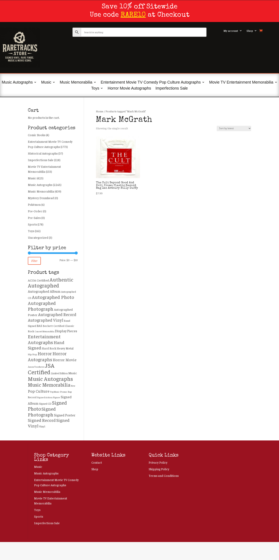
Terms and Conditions (164, 475)
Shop (250, 30)
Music (46, 82)
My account (231, 30)
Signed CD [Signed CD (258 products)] (45, 403)
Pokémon (34, 204)
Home (99, 111)
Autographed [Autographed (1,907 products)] (43, 285)
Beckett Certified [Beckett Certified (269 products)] (53, 325)
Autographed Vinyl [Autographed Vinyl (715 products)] (45, 319)
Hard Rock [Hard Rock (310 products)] (49, 348)
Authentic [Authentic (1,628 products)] (61, 279)
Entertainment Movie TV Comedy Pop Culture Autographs (151, 82)
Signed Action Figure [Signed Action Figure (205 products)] (48, 397)
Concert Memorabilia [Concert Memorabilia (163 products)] (44, 331)
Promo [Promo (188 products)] (63, 391)
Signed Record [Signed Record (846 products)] (42, 420)
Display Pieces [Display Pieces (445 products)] (66, 331)
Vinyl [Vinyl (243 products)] (42, 426)
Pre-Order (35, 211)
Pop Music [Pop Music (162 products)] (54, 391)
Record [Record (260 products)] (32, 397)
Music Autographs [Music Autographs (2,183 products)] (50, 378)
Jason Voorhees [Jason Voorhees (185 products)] (36, 366)
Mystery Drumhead (41, 198)
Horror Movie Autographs (129, 88)
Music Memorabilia (76, 82)
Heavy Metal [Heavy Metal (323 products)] (65, 348)
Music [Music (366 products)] (72, 373)
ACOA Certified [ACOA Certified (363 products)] (38, 280)
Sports (32, 224)
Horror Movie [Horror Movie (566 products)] (65, 359)
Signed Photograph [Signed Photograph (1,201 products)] (42, 411)
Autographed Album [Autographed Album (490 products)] (44, 291)
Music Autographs (17, 82)
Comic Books (36, 135)
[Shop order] (234, 128)
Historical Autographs (43, 153)
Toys (95, 88)
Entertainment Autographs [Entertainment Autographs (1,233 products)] (44, 339)
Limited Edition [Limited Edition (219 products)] (59, 373)
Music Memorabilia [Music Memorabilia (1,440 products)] (49, 384)
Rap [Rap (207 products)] (70, 391)
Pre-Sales (34, 218)
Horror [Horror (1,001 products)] (45, 353)
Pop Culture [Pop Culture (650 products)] (38, 390)
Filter (34, 261)
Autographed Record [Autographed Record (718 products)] (57, 314)
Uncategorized (38, 237)
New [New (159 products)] (73, 385)
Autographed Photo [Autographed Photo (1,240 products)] (53, 297)
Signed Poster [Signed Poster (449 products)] (65, 415)
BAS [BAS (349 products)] (39, 325)
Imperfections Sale (171, 88)
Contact (96, 462)
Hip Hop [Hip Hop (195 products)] (32, 354)
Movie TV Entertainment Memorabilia (241, 82)
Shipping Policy (159, 469)
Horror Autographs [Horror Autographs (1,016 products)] (47, 356)
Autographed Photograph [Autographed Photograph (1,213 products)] (42, 306)
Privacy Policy (158, 462)
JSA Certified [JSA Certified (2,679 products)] (41, 368)
